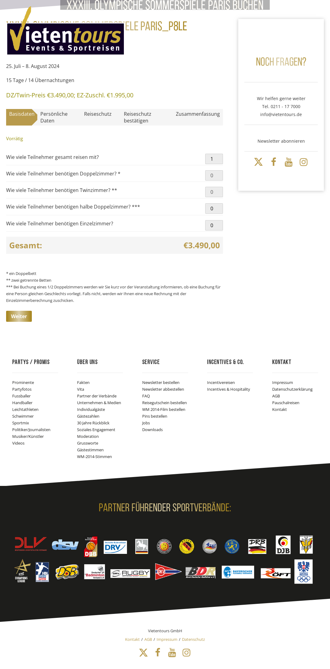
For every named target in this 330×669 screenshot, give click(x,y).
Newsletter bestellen (161, 382)
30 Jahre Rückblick (93, 423)
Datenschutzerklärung (292, 389)
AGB (276, 396)
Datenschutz (193, 639)
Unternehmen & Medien (99, 402)
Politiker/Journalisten (31, 429)
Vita (80, 389)
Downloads (152, 429)
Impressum (282, 382)
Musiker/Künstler (28, 436)
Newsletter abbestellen (163, 389)
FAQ (146, 396)
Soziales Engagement (96, 429)
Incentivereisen (221, 382)
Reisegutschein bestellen (164, 402)
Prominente (23, 382)
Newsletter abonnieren (281, 141)
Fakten (83, 382)
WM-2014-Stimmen (94, 456)
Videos (18, 443)
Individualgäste (91, 409)
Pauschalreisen (285, 402)
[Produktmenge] (214, 159)
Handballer (22, 402)
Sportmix (20, 423)
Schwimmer (23, 416)
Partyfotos (22, 389)
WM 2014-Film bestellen (163, 409)
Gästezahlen (88, 416)
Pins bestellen (154, 416)
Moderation (88, 436)
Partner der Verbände (97, 396)
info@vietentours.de (281, 114)
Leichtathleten (25, 409)
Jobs (146, 423)
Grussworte (87, 443)
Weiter (19, 316)
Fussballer (21, 396)
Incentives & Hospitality (228, 389)
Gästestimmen (90, 450)
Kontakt (279, 409)
